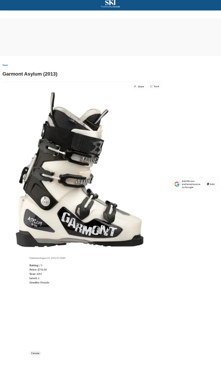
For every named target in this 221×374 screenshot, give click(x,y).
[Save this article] (154, 86)
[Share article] (139, 86)
